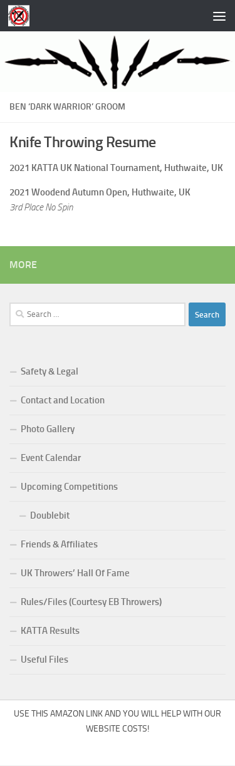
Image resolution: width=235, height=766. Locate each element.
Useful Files (44, 659)
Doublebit (50, 515)
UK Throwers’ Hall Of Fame (75, 573)
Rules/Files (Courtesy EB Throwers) (91, 602)
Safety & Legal (49, 371)
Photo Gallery (48, 429)
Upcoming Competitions (69, 486)
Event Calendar (51, 457)
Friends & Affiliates (59, 544)
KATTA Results (50, 630)
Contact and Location (63, 400)
